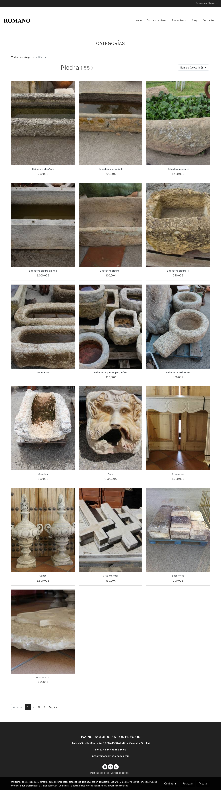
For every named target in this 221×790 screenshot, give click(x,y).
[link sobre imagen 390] (178, 327)
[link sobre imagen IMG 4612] (43, 225)
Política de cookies (99, 772)
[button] (179, 20)
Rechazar (187, 783)
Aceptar (203, 783)
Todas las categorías (23, 57)
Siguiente (54, 707)
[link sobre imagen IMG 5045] (43, 632)
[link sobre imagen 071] (178, 530)
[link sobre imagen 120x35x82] (43, 428)
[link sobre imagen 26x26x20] (110, 428)
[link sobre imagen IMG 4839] (110, 123)
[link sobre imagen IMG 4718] (110, 327)
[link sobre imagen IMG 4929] (110, 530)
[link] (17, 20)
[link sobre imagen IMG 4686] (43, 327)
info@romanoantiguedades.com (110, 756)
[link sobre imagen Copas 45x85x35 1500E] (43, 530)
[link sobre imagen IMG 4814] (178, 225)
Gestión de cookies (120, 772)
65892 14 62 (118, 749)
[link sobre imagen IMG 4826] (178, 123)
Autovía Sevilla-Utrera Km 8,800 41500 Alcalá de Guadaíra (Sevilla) (111, 743)
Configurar (170, 783)
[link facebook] (105, 766)
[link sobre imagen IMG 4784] (110, 225)
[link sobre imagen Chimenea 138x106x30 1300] (178, 428)
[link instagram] (110, 766)
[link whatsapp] (116, 766)
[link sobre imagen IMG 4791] (43, 123)
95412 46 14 (102, 749)
